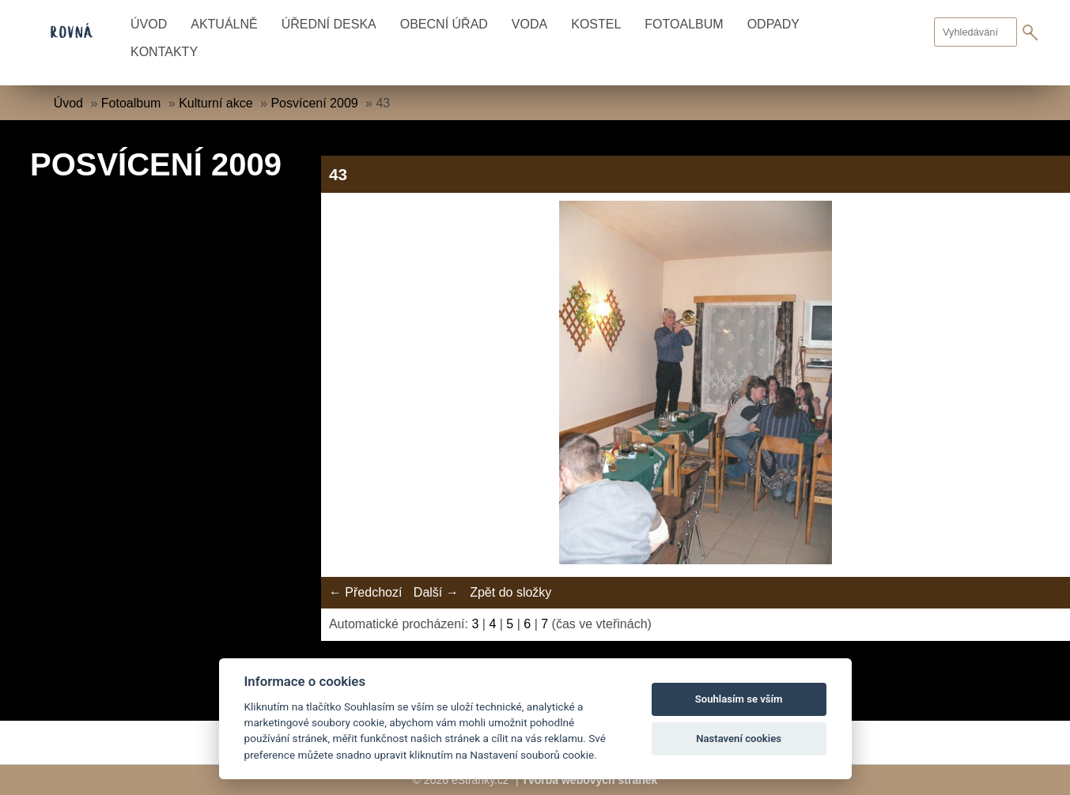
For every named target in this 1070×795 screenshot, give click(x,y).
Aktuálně (224, 24)
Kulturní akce (215, 103)
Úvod (148, 24)
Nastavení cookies (738, 738)
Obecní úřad (444, 24)
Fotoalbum (684, 24)
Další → (436, 592)
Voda (529, 24)
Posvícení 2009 (313, 103)
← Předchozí (365, 592)
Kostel (596, 24)
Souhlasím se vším (739, 699)
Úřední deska (329, 24)
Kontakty (164, 51)
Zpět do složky (510, 592)
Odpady (773, 24)
